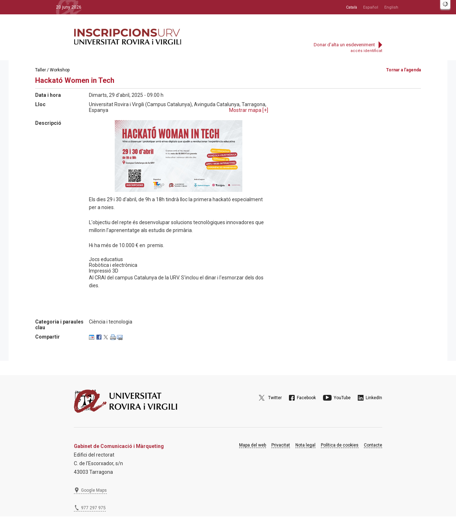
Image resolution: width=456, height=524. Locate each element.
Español (370, 7)
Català (351, 7)
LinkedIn (374, 397)
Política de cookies (339, 445)
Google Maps (94, 490)
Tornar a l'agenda (403, 69)
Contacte (373, 445)
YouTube (342, 397)
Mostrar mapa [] (248, 110)
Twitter (275, 397)
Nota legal (305, 445)
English (391, 7)
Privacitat (280, 445)
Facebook (306, 397)
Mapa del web (252, 445)
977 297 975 (93, 507)
